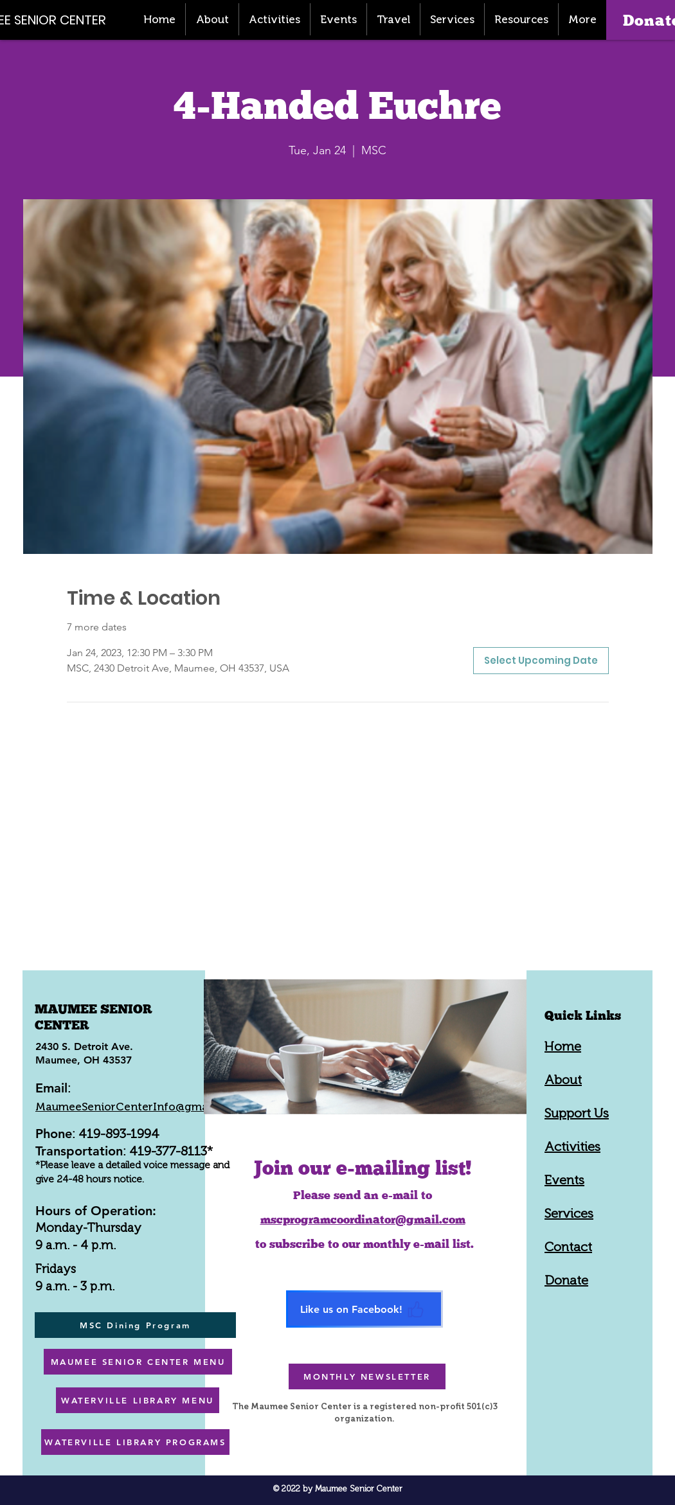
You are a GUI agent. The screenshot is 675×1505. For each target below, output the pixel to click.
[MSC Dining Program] (135, 1325)
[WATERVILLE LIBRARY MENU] (137, 1400)
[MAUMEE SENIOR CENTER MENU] (138, 1362)
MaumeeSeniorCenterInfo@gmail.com (137, 1106)
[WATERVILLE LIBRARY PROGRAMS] (135, 1442)
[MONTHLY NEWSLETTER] (367, 1376)
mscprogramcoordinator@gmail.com (362, 1219)
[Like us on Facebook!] (364, 1309)
